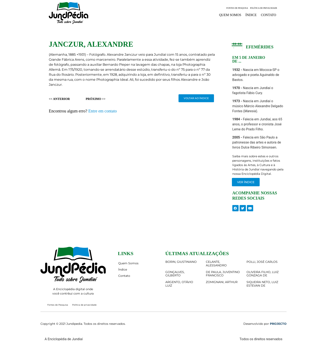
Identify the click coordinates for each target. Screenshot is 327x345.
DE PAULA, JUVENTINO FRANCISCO (223, 273)
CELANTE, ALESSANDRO (216, 263)
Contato (268, 15)
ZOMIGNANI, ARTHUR (222, 282)
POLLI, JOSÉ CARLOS (262, 262)
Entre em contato (102, 111)
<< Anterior (59, 99)
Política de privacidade (263, 8)
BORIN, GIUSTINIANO (181, 262)
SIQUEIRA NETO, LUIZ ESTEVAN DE (262, 283)
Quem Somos (230, 15)
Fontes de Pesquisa (237, 8)
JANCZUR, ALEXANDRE (91, 44)
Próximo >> (96, 99)
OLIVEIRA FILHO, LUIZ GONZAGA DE (263, 273)
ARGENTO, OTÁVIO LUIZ (179, 283)
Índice (251, 15)
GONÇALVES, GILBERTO (175, 273)
